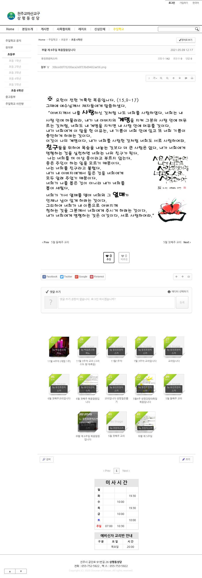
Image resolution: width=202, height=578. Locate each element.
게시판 (45, 29)
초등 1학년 (15, 61)
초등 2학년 (15, 66)
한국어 (196, 3)
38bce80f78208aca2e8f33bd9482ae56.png (79, 67)
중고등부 (10, 97)
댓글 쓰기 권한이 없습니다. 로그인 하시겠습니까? (88, 299)
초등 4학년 (15, 78)
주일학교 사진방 (15, 104)
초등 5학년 (15, 84)
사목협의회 (63, 29)
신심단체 (99, 29)
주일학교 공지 (13, 40)
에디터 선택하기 (178, 291)
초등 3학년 (15, 72)
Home (10, 29)
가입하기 (183, 3)
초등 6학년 (17, 90)
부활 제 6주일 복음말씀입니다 (59, 50)
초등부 (11, 54)
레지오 (82, 29)
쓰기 (186, 459)
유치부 (9, 47)
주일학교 (118, 29)
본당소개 (27, 29)
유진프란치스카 (49, 59)
